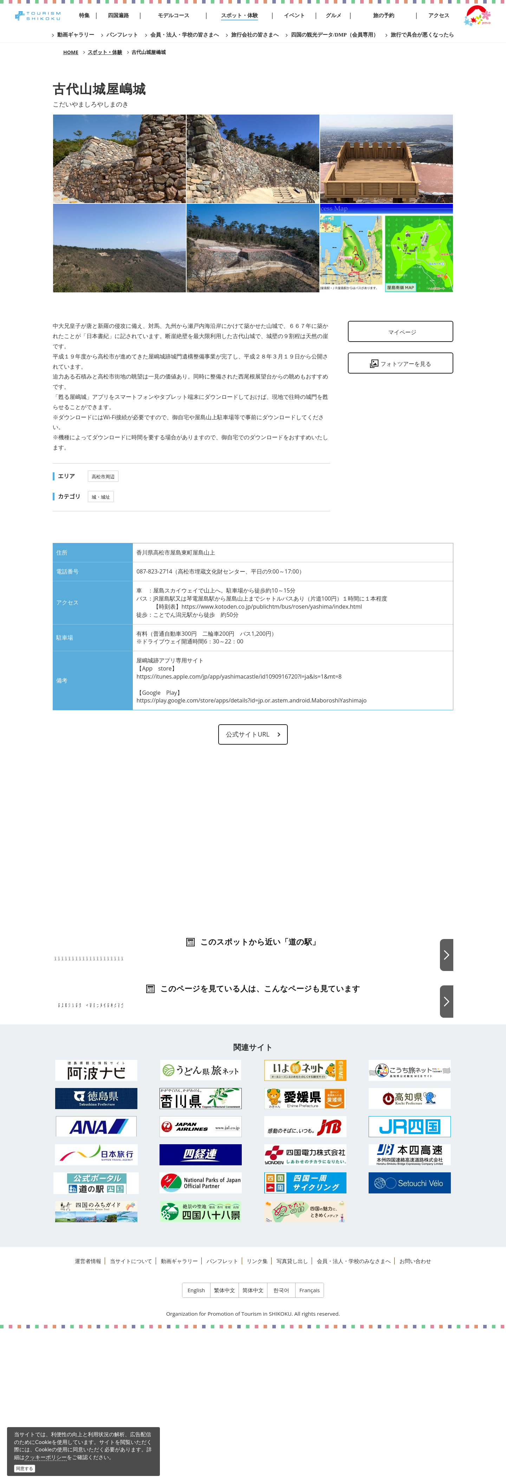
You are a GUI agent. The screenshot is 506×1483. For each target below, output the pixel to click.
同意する (24, 1468)
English (196, 1444)
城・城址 (101, 497)
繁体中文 (224, 1444)
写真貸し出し (292, 1415)
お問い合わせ (415, 1415)
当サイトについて (131, 1415)
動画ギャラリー (179, 1415)
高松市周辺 (103, 476)
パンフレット (222, 1415)
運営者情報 (88, 1415)
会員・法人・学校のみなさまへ (354, 1415)
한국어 (281, 1444)
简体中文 (253, 1444)
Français (309, 1444)
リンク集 (257, 1415)
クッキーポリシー (46, 1457)
